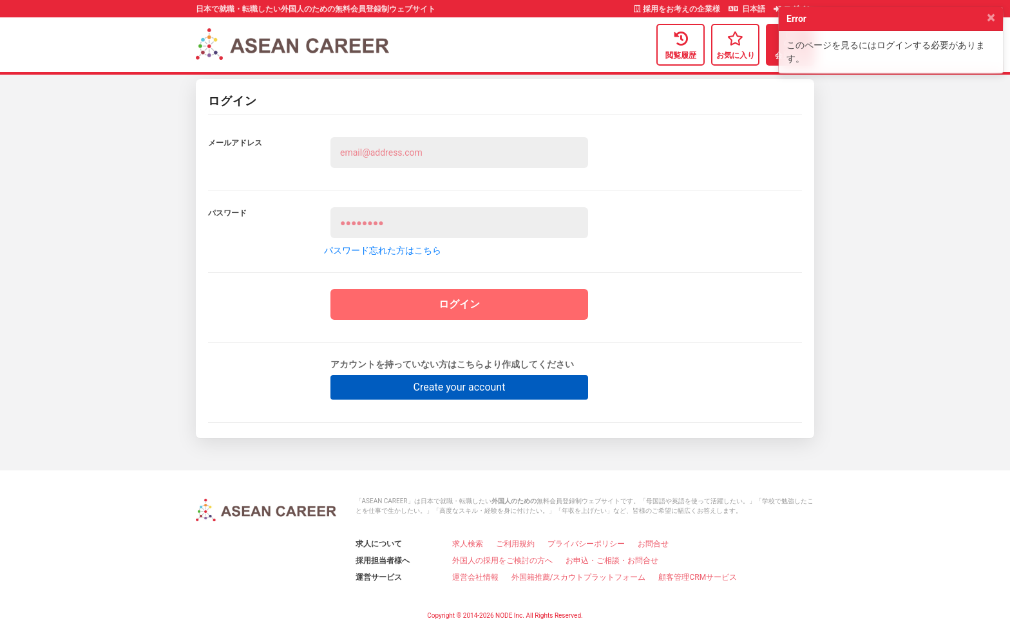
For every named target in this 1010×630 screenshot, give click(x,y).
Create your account (460, 387)
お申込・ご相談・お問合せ (612, 560)
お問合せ (653, 543)
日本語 (748, 9)
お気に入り (735, 44)
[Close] (991, 17)
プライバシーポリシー (586, 543)
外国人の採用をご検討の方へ (502, 560)
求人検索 (467, 543)
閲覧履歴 (680, 44)
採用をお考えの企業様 (678, 9)
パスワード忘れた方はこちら (382, 250)
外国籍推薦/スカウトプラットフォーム (578, 577)
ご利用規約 (515, 543)
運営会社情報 (475, 577)
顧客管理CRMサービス (697, 577)
